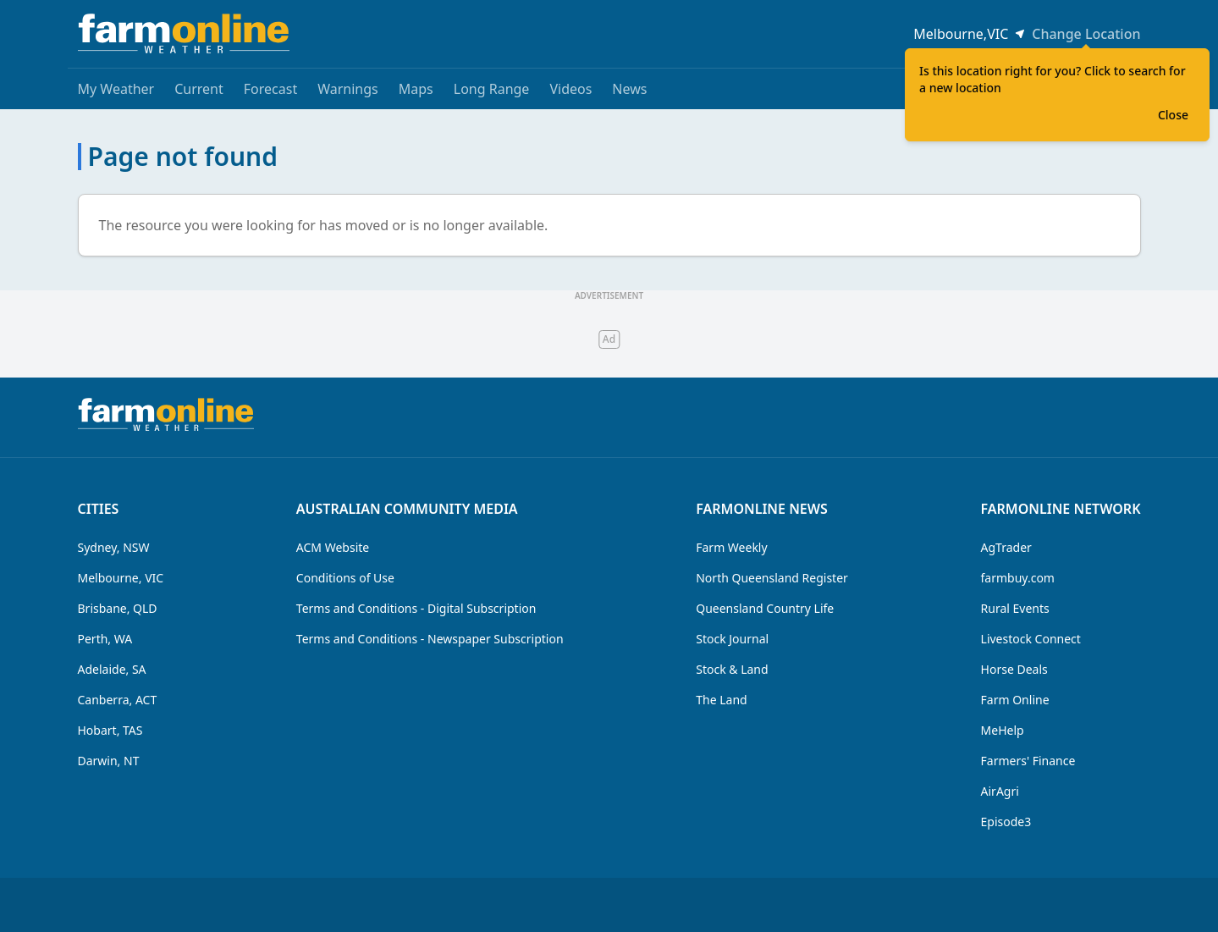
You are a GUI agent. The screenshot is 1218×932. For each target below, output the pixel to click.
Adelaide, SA (112, 669)
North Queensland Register (772, 578)
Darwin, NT (109, 761)
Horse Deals (1014, 669)
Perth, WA (105, 639)
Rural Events (1015, 608)
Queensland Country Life (765, 608)
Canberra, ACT (117, 700)
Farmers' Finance (1028, 761)
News (629, 89)
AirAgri (1000, 791)
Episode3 (1006, 821)
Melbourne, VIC (121, 578)
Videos (570, 89)
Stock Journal (732, 639)
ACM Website (332, 547)
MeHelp (1002, 730)
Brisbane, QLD (117, 608)
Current (198, 89)
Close (1173, 115)
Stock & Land (732, 669)
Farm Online (1015, 700)
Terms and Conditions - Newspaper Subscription (430, 639)
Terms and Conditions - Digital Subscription (416, 608)
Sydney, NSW (114, 547)
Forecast (270, 89)
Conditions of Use (345, 578)
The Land (721, 700)
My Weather (116, 89)
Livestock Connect (1031, 639)
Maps (416, 89)
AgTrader (1006, 547)
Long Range (492, 89)
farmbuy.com (1018, 578)
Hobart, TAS (110, 730)
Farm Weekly (731, 547)
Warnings (347, 89)
